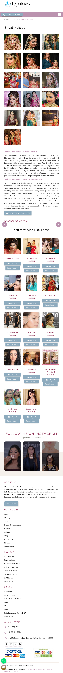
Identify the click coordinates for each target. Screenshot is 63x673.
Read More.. (8, 581)
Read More (12, 268)
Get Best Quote (12, 264)
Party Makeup (9, 560)
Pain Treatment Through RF (15, 613)
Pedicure (7, 602)
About (6, 514)
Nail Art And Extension (12, 599)
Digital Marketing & (45, 669)
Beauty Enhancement (12, 525)
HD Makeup (8, 578)
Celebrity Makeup (11, 567)
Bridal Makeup (9, 556)
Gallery (7, 532)
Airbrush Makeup (10, 571)
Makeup (15, 19)
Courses (7, 529)
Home (6, 19)
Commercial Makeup (12, 564)
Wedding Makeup (10, 574)
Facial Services (9, 595)
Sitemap (7, 543)
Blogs (6, 536)
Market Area (9, 546)
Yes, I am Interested (18, 213)
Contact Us (8, 539)
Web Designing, (31, 669)
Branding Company (11, 671)
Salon (6, 521)
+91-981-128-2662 (12, 14)
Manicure (7, 606)
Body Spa (7, 609)
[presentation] (4, 224)
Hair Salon (8, 592)
